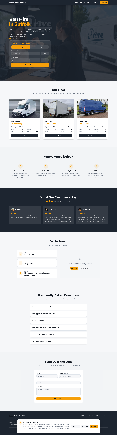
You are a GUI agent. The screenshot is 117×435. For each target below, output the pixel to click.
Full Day (20, 47)
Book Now (104, 2)
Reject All (85, 426)
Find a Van (30, 65)
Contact (95, 2)
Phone (63, 373)
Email (38, 379)
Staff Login (105, 415)
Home (76, 2)
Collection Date (15, 51)
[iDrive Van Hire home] (17, 2)
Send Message (58, 398)
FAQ (82, 415)
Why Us (89, 2)
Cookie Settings (96, 415)
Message (39, 386)
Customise (76, 426)
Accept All (94, 426)
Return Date (14, 57)
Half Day (39, 47)
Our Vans (82, 2)
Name (38, 373)
